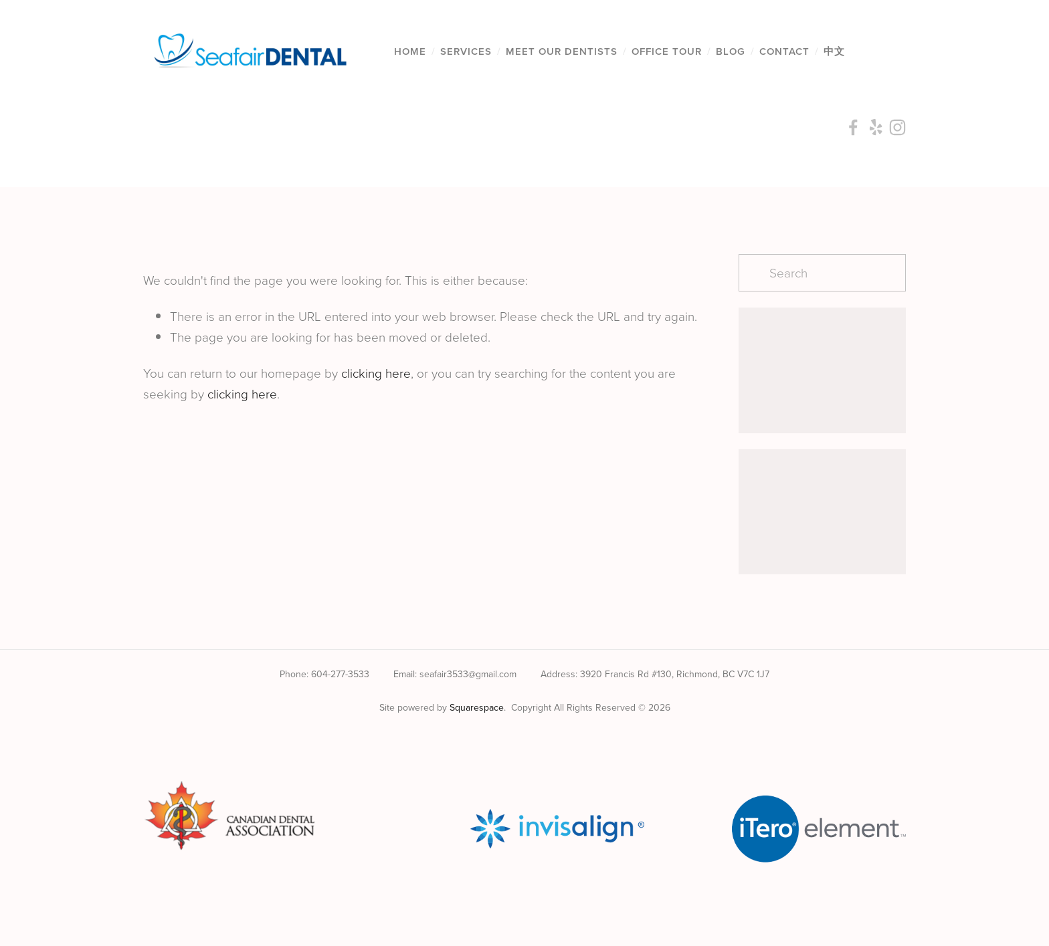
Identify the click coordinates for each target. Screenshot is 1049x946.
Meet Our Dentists (561, 51)
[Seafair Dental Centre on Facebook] (495, 741)
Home (410, 51)
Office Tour (667, 51)
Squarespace (477, 707)
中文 (834, 51)
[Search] (822, 272)
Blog (730, 51)
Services (466, 51)
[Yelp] (524, 741)
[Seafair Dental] (554, 741)
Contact (784, 51)
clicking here (376, 373)
